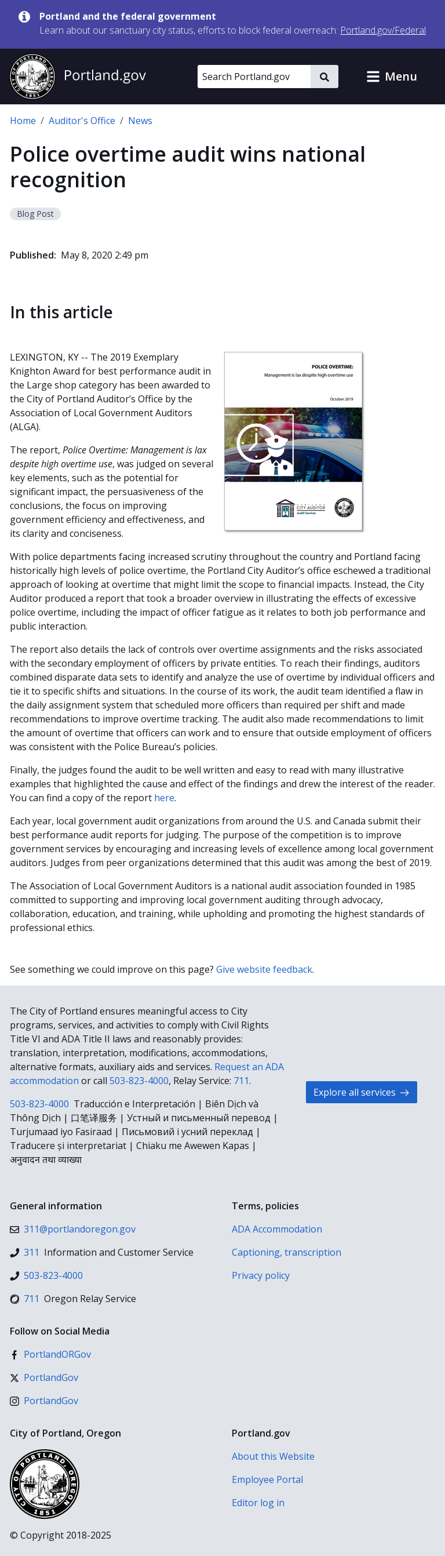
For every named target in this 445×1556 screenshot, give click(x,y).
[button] (392, 76)
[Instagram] (44, 1401)
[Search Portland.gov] (254, 76)
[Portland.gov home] (77, 76)
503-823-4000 (139, 1080)
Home (23, 120)
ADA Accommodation (277, 1229)
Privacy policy (261, 1275)
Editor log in (258, 1502)
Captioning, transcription (286, 1252)
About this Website (273, 1456)
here (164, 797)
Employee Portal (267, 1479)
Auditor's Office (82, 120)
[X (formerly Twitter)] (44, 1377)
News (140, 120)
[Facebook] (50, 1354)
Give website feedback (264, 969)
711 (241, 1080)
